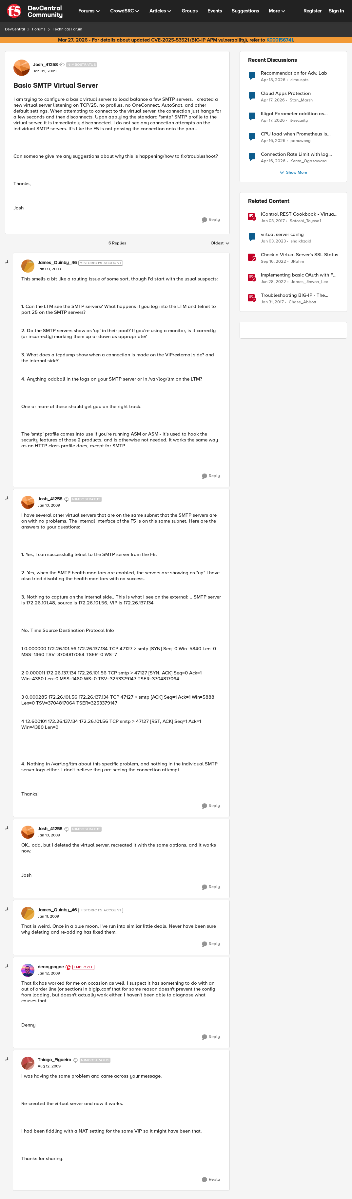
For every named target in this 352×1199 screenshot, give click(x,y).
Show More (293, 172)
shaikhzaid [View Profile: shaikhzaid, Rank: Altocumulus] (301, 241)
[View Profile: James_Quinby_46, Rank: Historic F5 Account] (27, 266)
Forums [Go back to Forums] (39, 29)
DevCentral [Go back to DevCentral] (15, 29)
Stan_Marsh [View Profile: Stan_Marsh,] (301, 100)
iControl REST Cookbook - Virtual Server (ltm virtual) (298, 214)
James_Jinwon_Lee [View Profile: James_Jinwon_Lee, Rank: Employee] (309, 281)
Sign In (336, 11)
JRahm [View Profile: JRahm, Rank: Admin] (297, 261)
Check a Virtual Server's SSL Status (299, 255)
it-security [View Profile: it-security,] (299, 120)
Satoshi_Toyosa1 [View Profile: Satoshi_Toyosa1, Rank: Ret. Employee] (305, 221)
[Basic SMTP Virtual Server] (49, 269)
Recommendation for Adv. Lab (294, 73)
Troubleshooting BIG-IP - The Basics (293, 295)
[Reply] (211, 220)
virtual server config (282, 234)
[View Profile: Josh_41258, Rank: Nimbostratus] (21, 68)
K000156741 (279, 40)
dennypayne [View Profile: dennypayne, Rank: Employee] (51, 967)
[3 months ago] (273, 79)
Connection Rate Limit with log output (294, 154)
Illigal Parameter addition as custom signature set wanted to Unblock (295, 113)
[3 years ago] (273, 241)
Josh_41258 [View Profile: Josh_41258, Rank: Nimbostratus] (45, 64)
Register (312, 11)
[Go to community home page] (35, 11)
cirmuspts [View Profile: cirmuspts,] (299, 79)
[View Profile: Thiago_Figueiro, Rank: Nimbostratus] (27, 1063)
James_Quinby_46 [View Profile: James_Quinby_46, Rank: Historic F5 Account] (57, 262)
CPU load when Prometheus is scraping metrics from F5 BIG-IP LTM (295, 134)
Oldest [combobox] (220, 243)
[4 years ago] (273, 282)
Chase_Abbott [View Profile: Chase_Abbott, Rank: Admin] (302, 302)
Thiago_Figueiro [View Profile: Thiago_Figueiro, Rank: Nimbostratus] (54, 1060)
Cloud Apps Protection (286, 93)
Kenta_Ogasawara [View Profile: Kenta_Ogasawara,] (308, 161)
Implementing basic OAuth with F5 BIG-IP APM (298, 275)
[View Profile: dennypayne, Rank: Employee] (27, 970)
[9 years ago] (273, 221)
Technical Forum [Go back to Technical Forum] (67, 29)
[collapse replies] (7, 262)
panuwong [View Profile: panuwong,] (300, 140)
